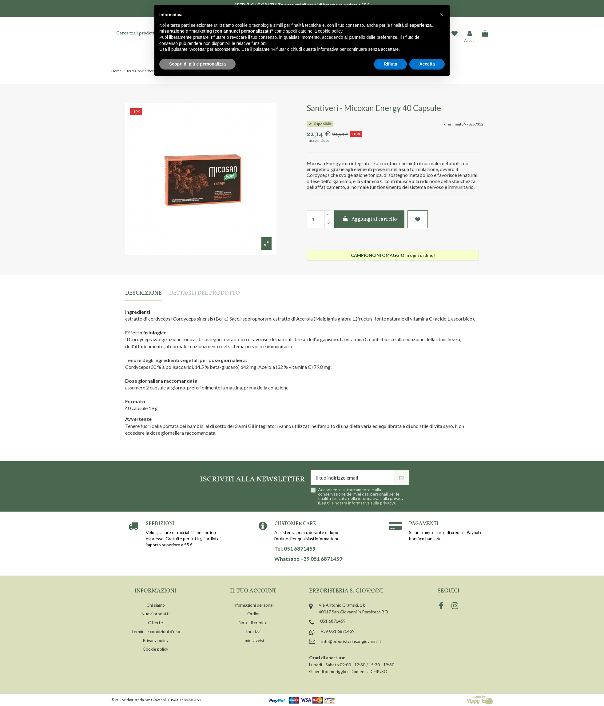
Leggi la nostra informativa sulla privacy (356, 502)
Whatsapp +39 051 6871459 (308, 559)
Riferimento (453, 124)
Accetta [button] (427, 64)
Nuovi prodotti (155, 613)
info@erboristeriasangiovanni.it (351, 641)
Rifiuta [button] (390, 64)
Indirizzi (253, 631)
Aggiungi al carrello (369, 219)
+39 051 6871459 (337, 631)
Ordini (253, 613)
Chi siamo (155, 605)
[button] (442, 15)
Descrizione (143, 293)
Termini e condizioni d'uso (155, 631)
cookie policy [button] (330, 31)
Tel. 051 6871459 (295, 549)
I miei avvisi (253, 640)
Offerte (155, 622)
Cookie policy (155, 649)
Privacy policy (156, 640)
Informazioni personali (253, 605)
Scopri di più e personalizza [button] (197, 64)
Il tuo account (253, 591)
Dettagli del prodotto (204, 293)
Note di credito (253, 622)
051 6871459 (333, 621)
